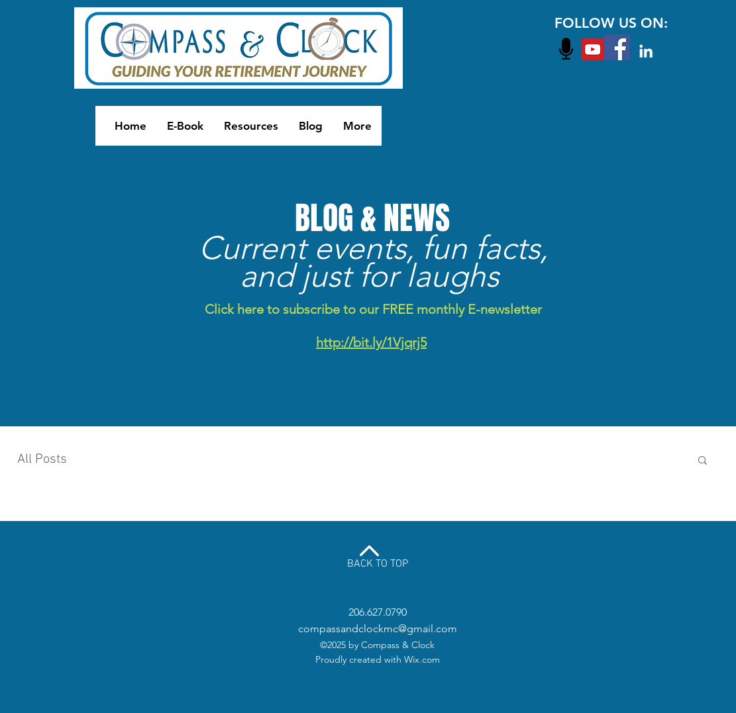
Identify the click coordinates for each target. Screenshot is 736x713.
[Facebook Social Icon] (617, 47)
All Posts (42, 459)
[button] (702, 461)
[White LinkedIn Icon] (646, 51)
